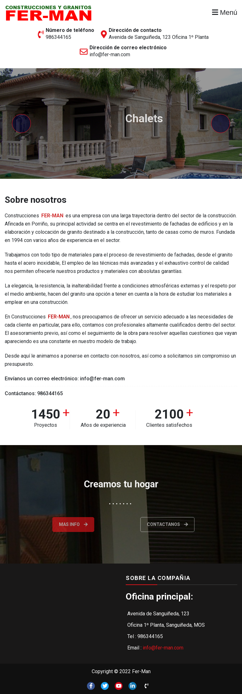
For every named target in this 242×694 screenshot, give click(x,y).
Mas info (60, 524)
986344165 (58, 37)
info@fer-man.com (109, 54)
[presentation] (21, 123)
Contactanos (183, 524)
